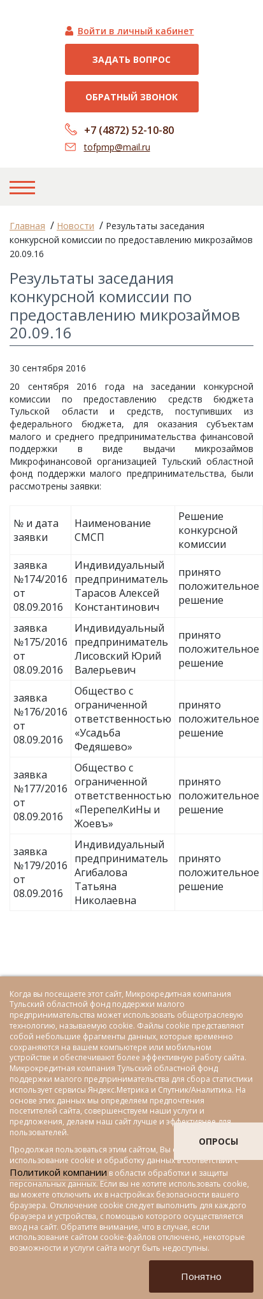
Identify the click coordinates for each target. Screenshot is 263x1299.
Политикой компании (58, 1172)
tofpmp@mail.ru (117, 147)
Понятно (201, 1276)
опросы (218, 1141)
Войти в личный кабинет (136, 31)
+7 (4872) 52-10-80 (129, 130)
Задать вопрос (131, 59)
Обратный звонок (131, 97)
